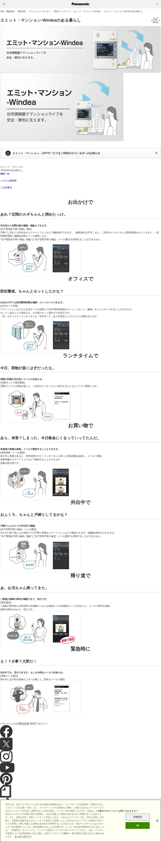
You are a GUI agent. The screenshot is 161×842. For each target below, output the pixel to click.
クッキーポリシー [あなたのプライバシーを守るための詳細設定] (23, 838)
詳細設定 (137, 818)
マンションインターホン (40, 11)
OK (137, 827)
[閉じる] (157, 822)
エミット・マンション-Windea (87, 11)
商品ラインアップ (62, 11)
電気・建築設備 (7, 11)
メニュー (155, 20)
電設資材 (21, 11)
